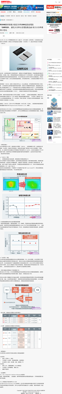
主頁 (7, 19)
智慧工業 (13, 15)
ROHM (6, 32)
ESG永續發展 (27, 12)
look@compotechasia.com (33, 391)
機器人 (14, 12)
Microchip (38, 12)
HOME (59, 59)
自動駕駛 (20, 12)
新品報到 (10, 19)
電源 (26, 15)
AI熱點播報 (3, 12)
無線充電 (18, 15)
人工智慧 (9, 12)
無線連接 (35, 15)
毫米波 (22, 15)
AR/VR (32, 12)
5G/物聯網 (7, 15)
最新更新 (2, 15)
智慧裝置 (30, 15)
